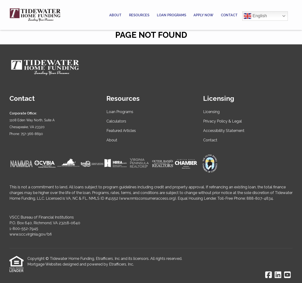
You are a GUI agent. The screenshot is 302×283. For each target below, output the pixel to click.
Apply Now (203, 15)
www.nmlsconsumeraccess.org (147, 198)
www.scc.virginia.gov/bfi (30, 234)
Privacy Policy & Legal (222, 121)
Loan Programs (171, 15)
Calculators (116, 121)
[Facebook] (268, 275)
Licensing (211, 112)
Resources (139, 15)
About (115, 15)
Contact (229, 15)
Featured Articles (121, 130)
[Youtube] (287, 275)
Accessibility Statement (223, 130)
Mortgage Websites (44, 264)
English (255, 16)
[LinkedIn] (278, 275)
